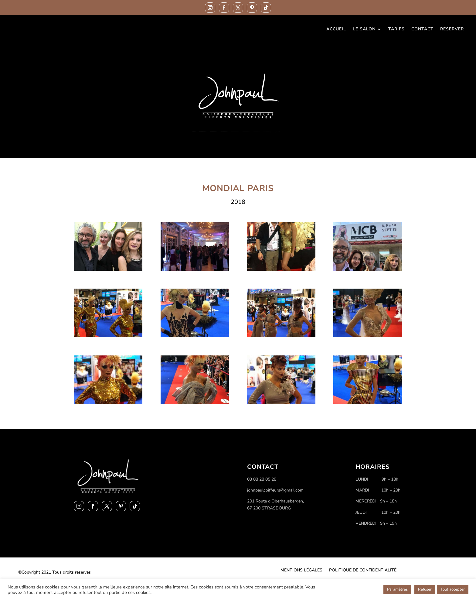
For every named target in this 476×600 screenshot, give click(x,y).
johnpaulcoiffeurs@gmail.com (275, 490)
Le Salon (364, 29)
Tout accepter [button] (452, 589)
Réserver (452, 29)
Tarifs (396, 29)
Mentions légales (301, 570)
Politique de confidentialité (362, 570)
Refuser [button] (425, 589)
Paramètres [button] (397, 589)
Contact (422, 29)
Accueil (336, 29)
